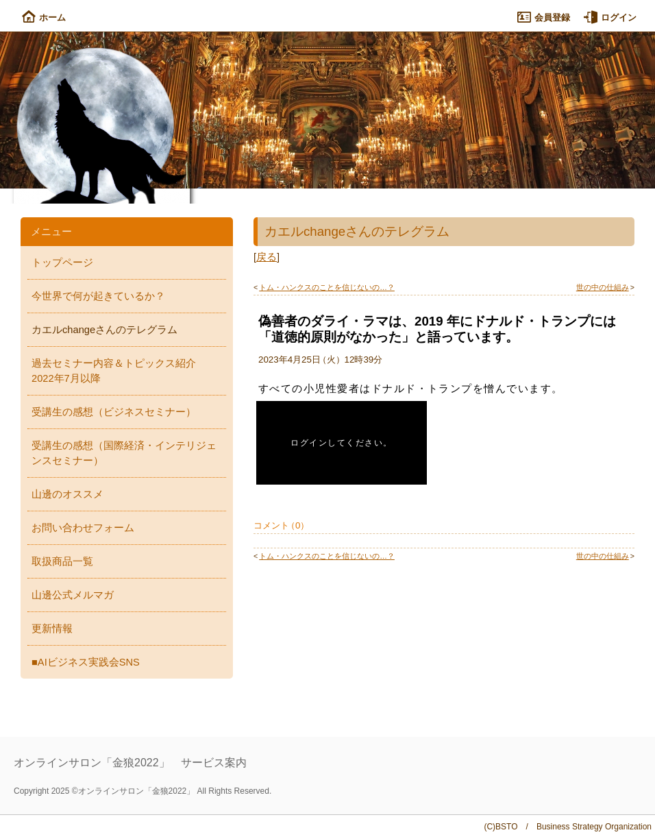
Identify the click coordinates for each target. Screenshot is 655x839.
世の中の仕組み (602, 287)
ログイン (610, 17)
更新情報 (52, 628)
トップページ (62, 262)
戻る (266, 257)
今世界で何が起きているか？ (98, 296)
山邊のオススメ (67, 494)
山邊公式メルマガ (73, 594)
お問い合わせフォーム (83, 527)
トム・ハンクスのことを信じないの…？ (327, 287)
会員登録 (543, 17)
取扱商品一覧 (62, 561)
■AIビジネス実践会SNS (86, 662)
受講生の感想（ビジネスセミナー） (114, 411)
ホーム (44, 17)
